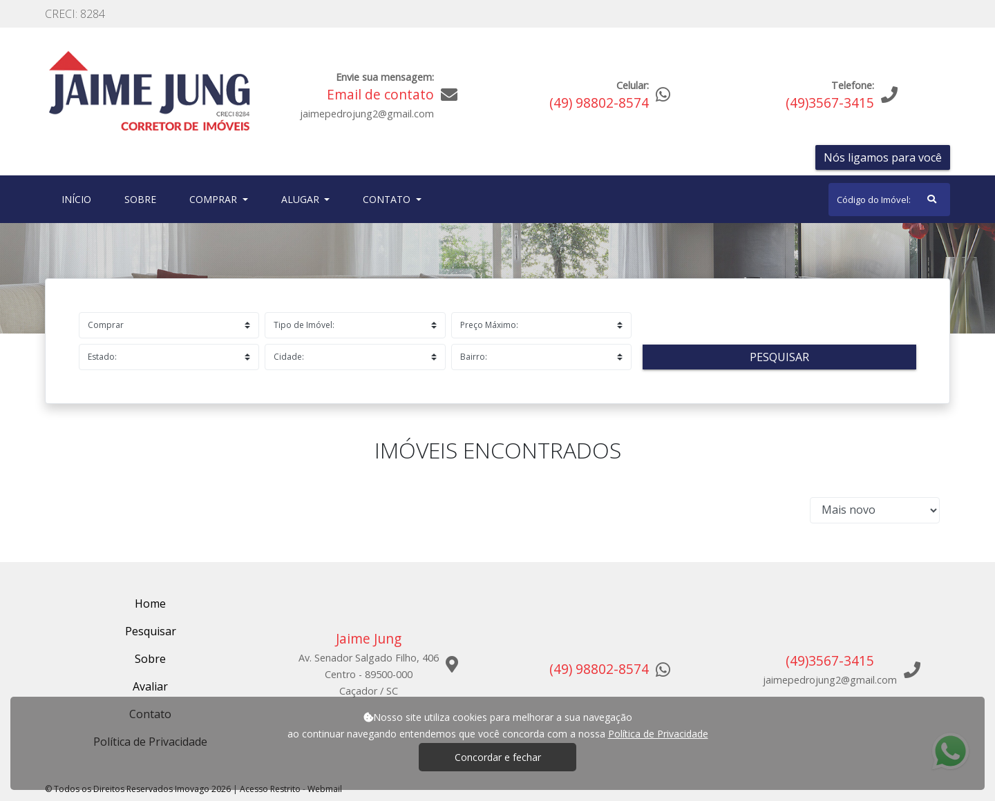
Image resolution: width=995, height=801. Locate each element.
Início (79, 198)
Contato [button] (388, 199)
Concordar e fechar (498, 757)
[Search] (889, 199)
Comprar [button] (214, 199)
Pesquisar (779, 357)
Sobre (143, 198)
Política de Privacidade (658, 733)
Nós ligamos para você (883, 157)
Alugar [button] (301, 199)
